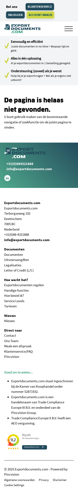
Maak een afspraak (17, 346)
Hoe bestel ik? (14, 295)
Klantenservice (40, 6)
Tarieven (10, 306)
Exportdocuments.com (22, 203)
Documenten (14, 249)
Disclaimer (60, 480)
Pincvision (11, 356)
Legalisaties (12, 265)
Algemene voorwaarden (19, 480)
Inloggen (15, 15)
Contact (10, 335)
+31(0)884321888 (18, 163)
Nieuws (10, 315)
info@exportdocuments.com (29, 169)
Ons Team (11, 341)
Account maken (40, 15)
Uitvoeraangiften (16, 259)
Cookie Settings (14, 485)
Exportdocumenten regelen (24, 285)
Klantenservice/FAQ (18, 351)
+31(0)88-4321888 (16, 234)
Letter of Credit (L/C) (19, 270)
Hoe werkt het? (16, 280)
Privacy (44, 480)
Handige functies (16, 290)
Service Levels (14, 301)
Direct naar (13, 330)
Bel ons (10, 6)
